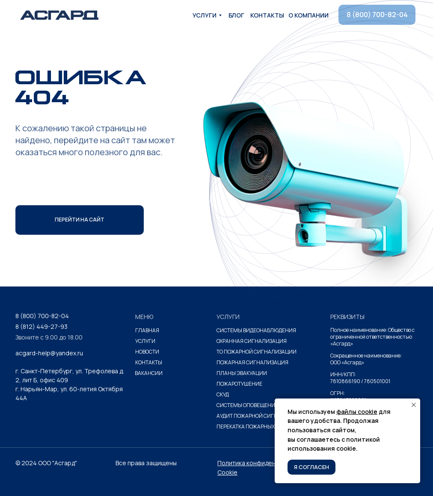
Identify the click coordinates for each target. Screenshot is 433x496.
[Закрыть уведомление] (413, 405)
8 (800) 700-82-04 (42, 316)
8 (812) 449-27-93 (41, 326)
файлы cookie (356, 411)
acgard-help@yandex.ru (49, 353)
